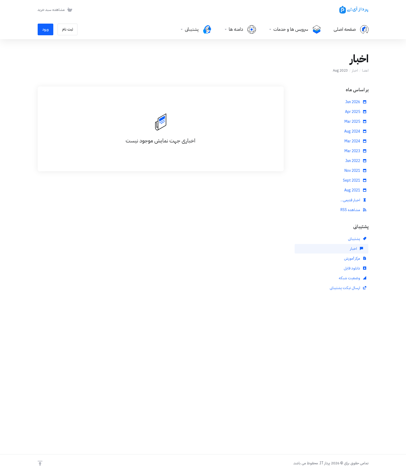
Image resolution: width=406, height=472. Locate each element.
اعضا (365, 70)
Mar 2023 (355, 151)
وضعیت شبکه (352, 278)
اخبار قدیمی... (353, 200)
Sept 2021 (354, 180)
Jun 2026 (355, 102)
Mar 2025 (355, 121)
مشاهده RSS (353, 210)
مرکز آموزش (355, 258)
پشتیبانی (357, 239)
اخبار (355, 70)
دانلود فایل (355, 268)
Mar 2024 (355, 141)
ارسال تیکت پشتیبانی (348, 288)
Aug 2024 (355, 131)
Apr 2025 (355, 112)
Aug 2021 (355, 190)
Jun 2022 (355, 161)
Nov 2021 (355, 170)
